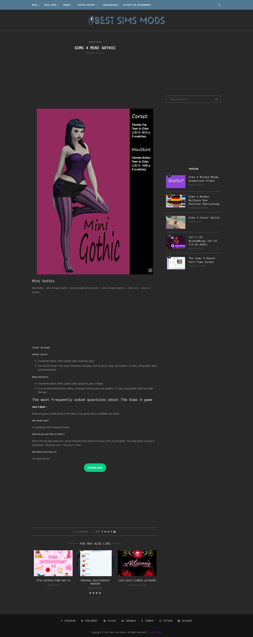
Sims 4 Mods (38, 406)
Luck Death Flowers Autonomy (137, 580)
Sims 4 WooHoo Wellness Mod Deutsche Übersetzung (204, 200)
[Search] (219, 5)
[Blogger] (185, 620)
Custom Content (86, 5)
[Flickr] (110, 620)
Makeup (66, 5)
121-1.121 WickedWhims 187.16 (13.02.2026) (203, 240)
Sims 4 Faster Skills (204, 217)
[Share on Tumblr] (111, 531)
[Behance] (128, 620)
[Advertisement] (95, 81)
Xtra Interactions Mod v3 (53, 580)
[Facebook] (68, 620)
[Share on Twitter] (105, 531)
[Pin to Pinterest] (109, 531)
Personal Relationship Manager (95, 582)
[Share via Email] (114, 531)
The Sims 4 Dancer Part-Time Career (202, 259)
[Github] (165, 620)
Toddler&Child (110, 5)
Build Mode (50, 5)
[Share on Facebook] (102, 531)
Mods (34, 5)
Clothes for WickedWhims (137, 5)
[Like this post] (98, 531)
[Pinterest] (89, 620)
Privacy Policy (155, 632)
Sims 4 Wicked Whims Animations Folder (203, 178)
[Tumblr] (148, 620)
